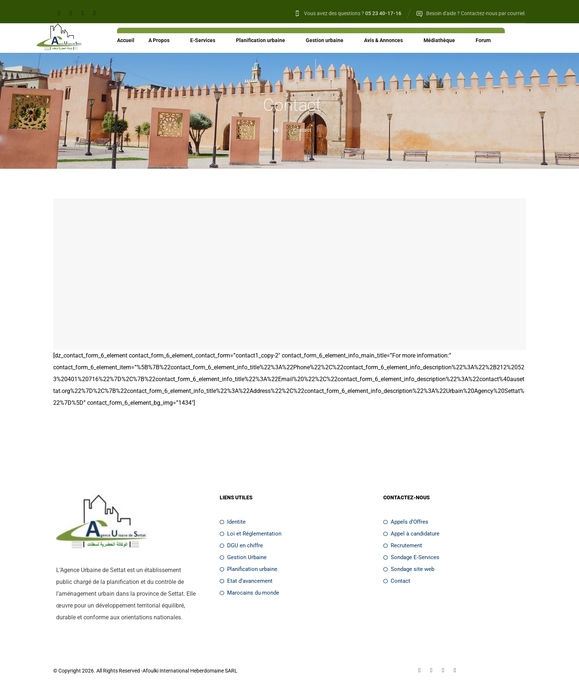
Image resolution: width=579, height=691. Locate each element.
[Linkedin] (71, 13)
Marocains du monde (249, 593)
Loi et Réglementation (250, 534)
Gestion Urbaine (243, 557)
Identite (233, 522)
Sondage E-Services (411, 557)
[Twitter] (83, 13)
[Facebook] (59, 13)
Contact (396, 581)
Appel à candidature (411, 534)
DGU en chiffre (241, 546)
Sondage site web (408, 569)
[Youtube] (94, 13)
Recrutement (402, 546)
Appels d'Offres (405, 522)
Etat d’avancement (246, 581)
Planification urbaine (248, 569)
